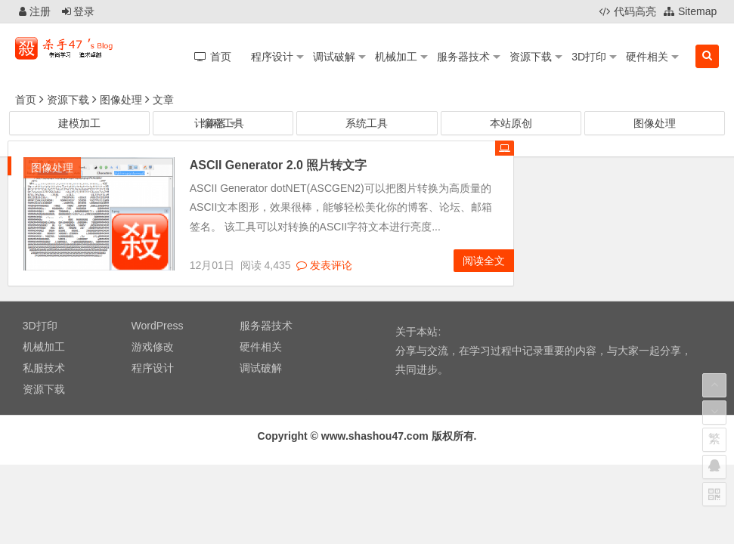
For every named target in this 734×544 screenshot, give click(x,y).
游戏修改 (153, 347)
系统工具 (366, 123)
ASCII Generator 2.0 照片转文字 (278, 165)
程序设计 (272, 57)
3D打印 (588, 57)
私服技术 (44, 368)
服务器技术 (463, 57)
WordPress (158, 326)
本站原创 (511, 123)
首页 (25, 100)
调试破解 (334, 57)
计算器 (210, 123)
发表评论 (324, 265)
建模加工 (79, 123)
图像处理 (121, 100)
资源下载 (530, 57)
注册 (35, 11)
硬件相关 (647, 57)
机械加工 (396, 57)
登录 (78, 11)
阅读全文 (484, 261)
